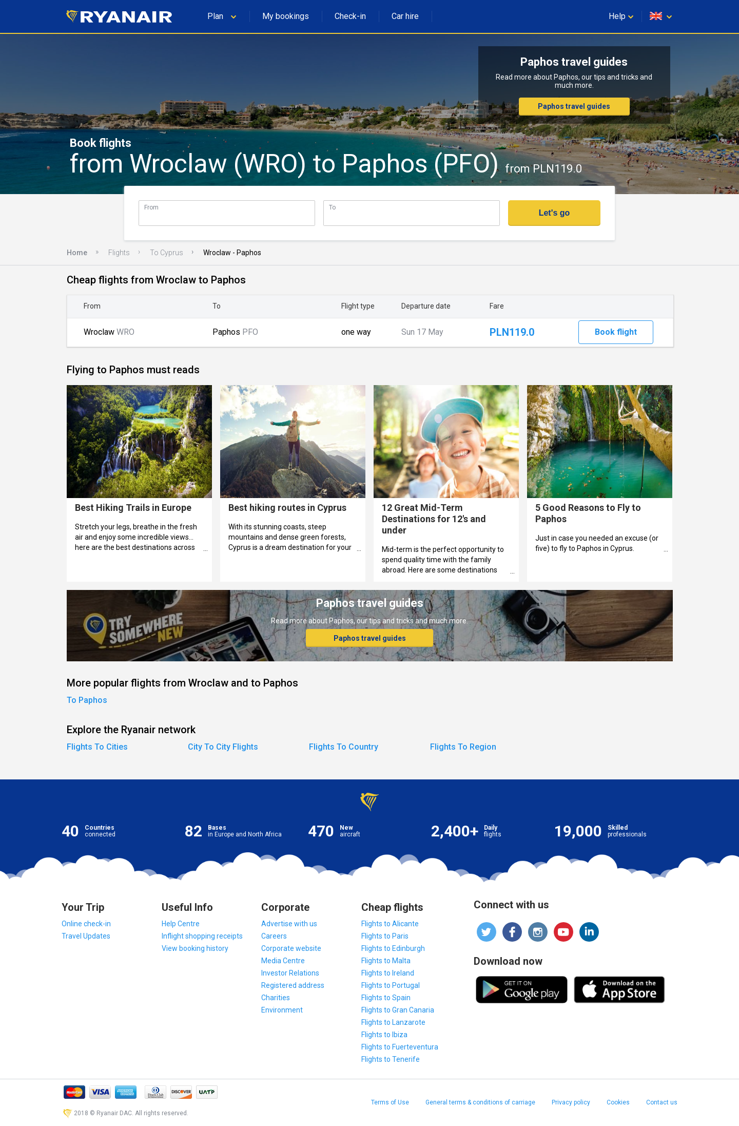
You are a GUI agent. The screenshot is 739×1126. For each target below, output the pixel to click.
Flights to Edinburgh (393, 948)
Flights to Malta (386, 961)
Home (77, 253)
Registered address (292, 985)
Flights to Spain (386, 998)
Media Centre (283, 961)
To (332, 207)
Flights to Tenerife (390, 1059)
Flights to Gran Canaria (397, 1010)
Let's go (554, 212)
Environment (282, 1010)
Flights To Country (343, 747)
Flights (119, 253)
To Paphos (87, 700)
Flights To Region (463, 747)
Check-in (350, 16)
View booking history (195, 948)
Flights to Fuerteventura (399, 1047)
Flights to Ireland (387, 973)
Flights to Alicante (390, 924)
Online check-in (86, 924)
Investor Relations (290, 973)
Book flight (616, 332)
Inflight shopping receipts (202, 936)
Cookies (618, 1102)
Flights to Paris (385, 936)
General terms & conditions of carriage (480, 1102)
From (151, 207)
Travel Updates (86, 936)
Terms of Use (390, 1102)
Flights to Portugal (390, 985)
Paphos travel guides (574, 106)
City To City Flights (223, 747)
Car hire (405, 16)
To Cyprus (166, 253)
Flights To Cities (97, 747)
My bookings (285, 16)
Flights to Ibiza (384, 1034)
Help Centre (181, 924)
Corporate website (291, 948)
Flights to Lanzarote (393, 1022)
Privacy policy (571, 1102)
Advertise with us (289, 924)
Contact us (661, 1102)
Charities (275, 998)
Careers (274, 936)
